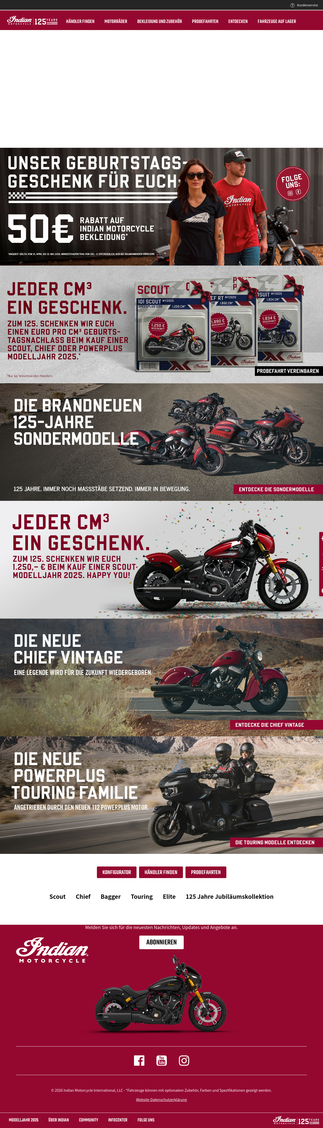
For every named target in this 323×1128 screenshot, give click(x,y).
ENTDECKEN (231, 21)
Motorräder (109, 21)
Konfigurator (116, 872)
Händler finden (73, 21)
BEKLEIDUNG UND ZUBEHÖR (152, 21)
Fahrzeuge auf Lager (270, 21)
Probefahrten (198, 21)
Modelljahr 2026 (23, 1120)
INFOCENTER (117, 1120)
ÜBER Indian (58, 1120)
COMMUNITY (88, 1120)
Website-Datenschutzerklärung (161, 1099)
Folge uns (146, 1120)
